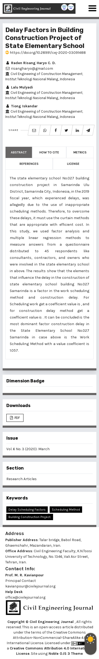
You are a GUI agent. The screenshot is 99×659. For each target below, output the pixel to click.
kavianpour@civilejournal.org (30, 586)
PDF (17, 418)
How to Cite (49, 152)
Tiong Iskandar (21, 106)
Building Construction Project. (29, 517)
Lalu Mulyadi (19, 87)
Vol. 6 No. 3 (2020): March (28, 449)
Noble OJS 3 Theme (65, 653)
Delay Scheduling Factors (27, 509)
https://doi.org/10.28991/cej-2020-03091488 (45, 52)
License (73, 164)
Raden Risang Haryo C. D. (30, 63)
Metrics (80, 152)
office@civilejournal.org (25, 597)
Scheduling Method (66, 509)
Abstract (19, 152)
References (29, 164)
